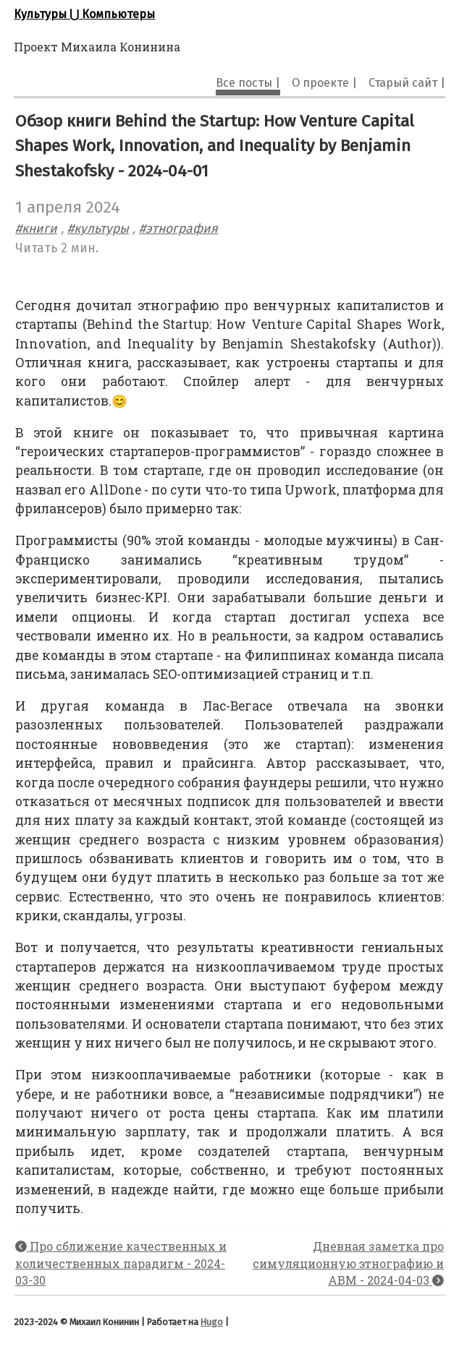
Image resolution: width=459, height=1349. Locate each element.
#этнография (178, 228)
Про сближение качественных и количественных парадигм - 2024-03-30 (121, 1263)
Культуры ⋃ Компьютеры (84, 14)
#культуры (98, 228)
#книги (36, 228)
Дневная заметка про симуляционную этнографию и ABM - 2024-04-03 (348, 1263)
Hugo (212, 1321)
